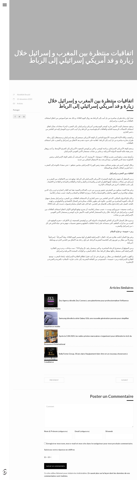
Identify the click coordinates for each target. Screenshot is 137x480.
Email (82, 431)
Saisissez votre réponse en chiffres (59, 450)
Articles (20, 103)
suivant (124, 380)
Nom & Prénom (55, 431)
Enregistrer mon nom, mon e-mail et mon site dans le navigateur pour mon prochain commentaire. (89, 443)
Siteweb (109, 431)
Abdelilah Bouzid (23, 95)
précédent (54, 380)
